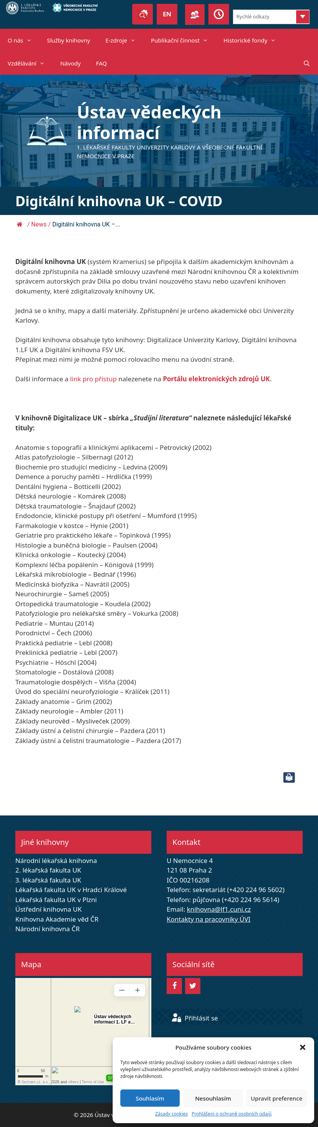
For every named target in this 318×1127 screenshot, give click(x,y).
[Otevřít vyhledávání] (306, 63)
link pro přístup (93, 378)
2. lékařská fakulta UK (48, 870)
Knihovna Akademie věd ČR (56, 919)
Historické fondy (253, 40)
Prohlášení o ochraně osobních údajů (232, 1114)
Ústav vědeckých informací (149, 122)
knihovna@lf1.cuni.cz (219, 909)
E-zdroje (124, 40)
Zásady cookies (171, 1114)
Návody (70, 63)
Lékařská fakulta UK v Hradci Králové (71, 889)
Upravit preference (276, 1098)
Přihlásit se (194, 1018)
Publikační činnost (183, 40)
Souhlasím (150, 1098)
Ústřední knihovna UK (48, 909)
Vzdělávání (30, 63)
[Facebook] (174, 986)
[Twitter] (192, 986)
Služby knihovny (68, 40)
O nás (23, 40)
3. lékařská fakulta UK (48, 880)
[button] (303, 1047)
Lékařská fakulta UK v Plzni (56, 899)
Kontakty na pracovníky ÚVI (209, 919)
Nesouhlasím (213, 1098)
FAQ (101, 63)
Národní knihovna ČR (47, 928)
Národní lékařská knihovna (56, 860)
